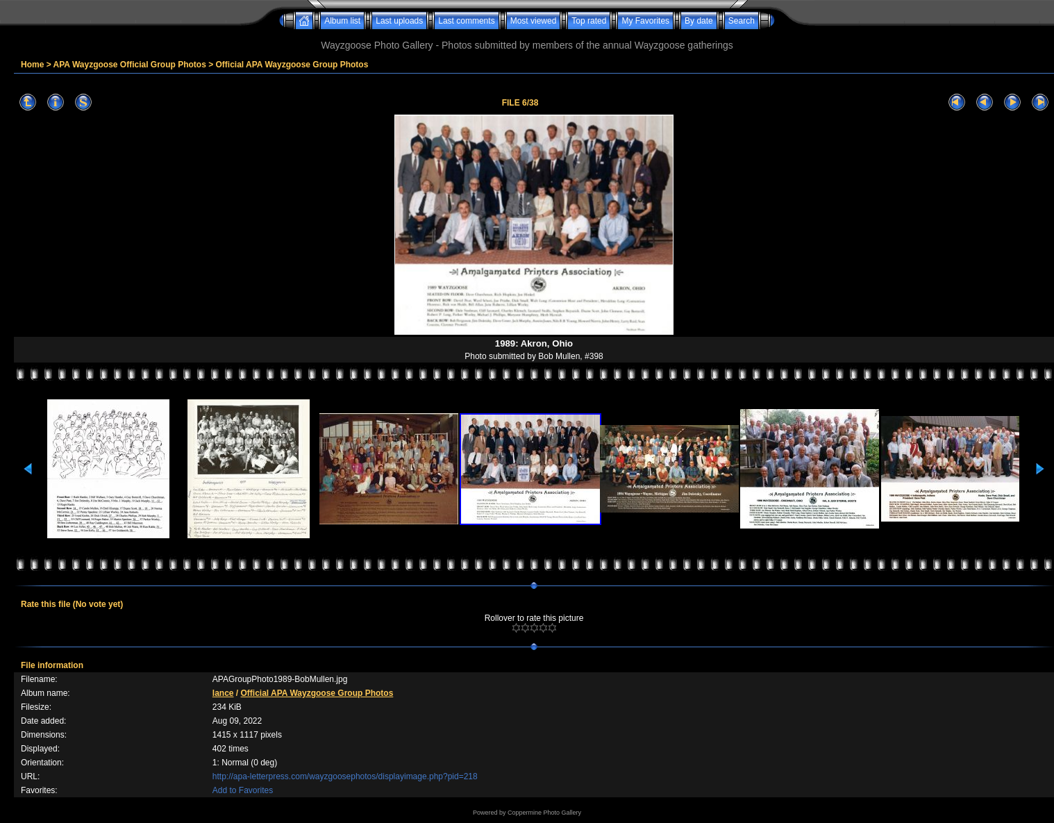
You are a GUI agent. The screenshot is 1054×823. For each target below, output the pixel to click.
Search (741, 21)
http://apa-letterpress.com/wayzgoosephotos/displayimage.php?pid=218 (345, 776)
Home (32, 64)
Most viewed (533, 21)
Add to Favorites (242, 790)
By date (699, 21)
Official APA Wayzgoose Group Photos (292, 64)
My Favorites (645, 21)
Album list (342, 21)
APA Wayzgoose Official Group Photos (129, 64)
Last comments (466, 21)
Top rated (588, 21)
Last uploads (399, 21)
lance (223, 693)
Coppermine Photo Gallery (544, 812)
